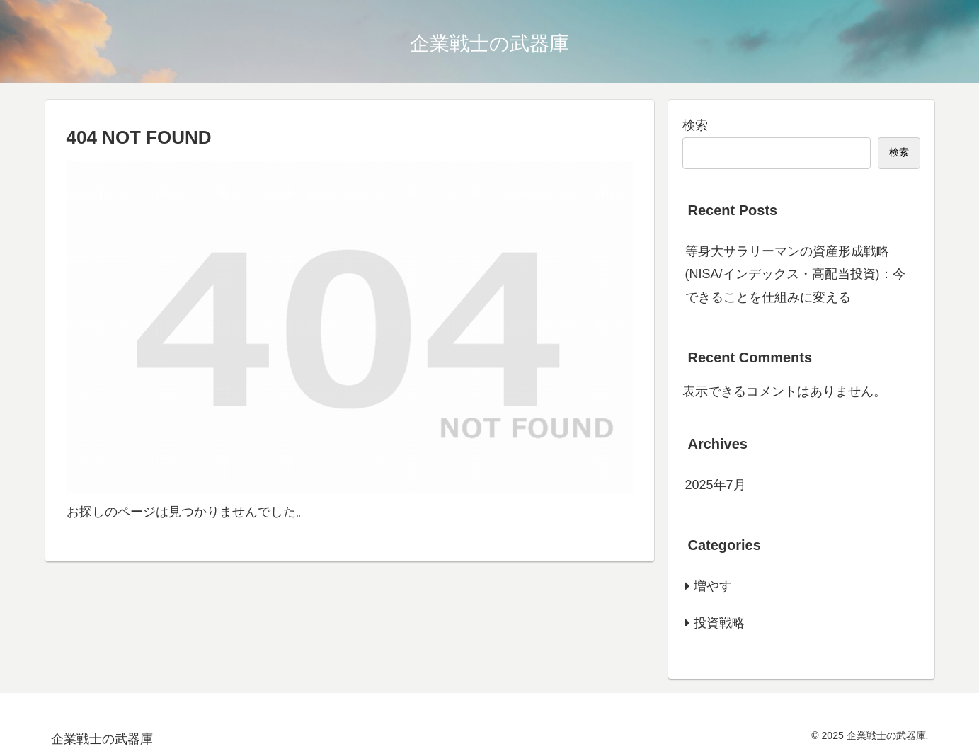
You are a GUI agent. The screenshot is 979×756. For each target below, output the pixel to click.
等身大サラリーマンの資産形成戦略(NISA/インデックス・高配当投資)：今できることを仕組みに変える (795, 274)
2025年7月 (715, 485)
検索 (695, 125)
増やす (713, 586)
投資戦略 (719, 623)
